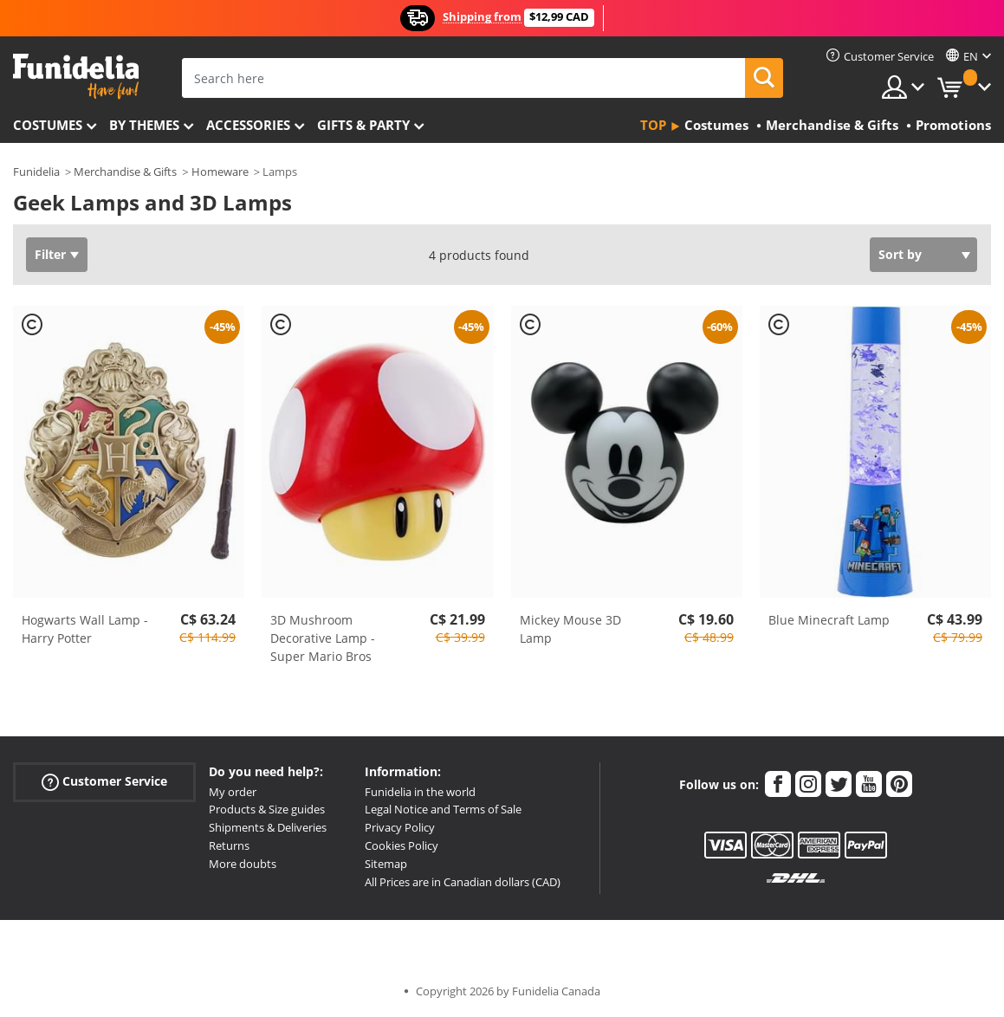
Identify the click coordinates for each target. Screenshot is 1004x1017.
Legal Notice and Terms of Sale (443, 809)
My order (232, 792)
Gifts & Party (363, 124)
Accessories (248, 124)
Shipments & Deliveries (268, 827)
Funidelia (36, 171)
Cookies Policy (401, 845)
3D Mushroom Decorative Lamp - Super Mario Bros (322, 638)
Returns (229, 845)
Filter (50, 254)
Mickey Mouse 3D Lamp (570, 629)
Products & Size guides (267, 809)
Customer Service (104, 781)
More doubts (242, 863)
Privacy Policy (400, 827)
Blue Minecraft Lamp (829, 620)
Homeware (220, 171)
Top (653, 124)
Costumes (47, 124)
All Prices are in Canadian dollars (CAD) (462, 882)
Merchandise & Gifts (125, 171)
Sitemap (386, 863)
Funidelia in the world (420, 792)
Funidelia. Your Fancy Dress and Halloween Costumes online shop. (76, 77)
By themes (144, 124)
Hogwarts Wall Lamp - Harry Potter (85, 629)
